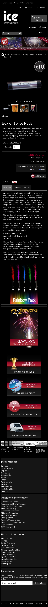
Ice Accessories (13, 54)
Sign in (44, 27)
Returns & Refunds (9, 515)
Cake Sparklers (7, 547)
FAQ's (3, 480)
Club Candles (6, 561)
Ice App (4, 541)
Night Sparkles (7, 564)
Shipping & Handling (9, 513)
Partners (4, 484)
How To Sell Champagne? (12, 506)
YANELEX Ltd (41, 603)
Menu (40, 32)
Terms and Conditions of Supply (14, 522)
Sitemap (4, 491)
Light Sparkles (7, 524)
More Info (7, 187)
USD (33, 170)
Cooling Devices (28, 54)
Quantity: (9, 147)
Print (6, 116)
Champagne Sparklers (10, 550)
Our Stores (7, 3)
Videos (27, 187)
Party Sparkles (7, 489)
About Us (5, 477)
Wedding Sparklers (9, 559)
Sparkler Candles (8, 557)
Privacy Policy (7, 518)
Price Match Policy (8, 508)
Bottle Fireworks (8, 543)
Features (17, 187)
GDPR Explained (8, 527)
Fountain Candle (8, 552)
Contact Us (19, 3)
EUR (42, 170)
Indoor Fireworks (8, 554)
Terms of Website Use (10, 520)
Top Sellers (5, 470)
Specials (4, 466)
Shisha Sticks (6, 486)
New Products (7, 468)
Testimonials (6, 482)
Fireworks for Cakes (9, 501)
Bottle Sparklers (8, 545)
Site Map (29, 3)
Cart (39, 18)
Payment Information (10, 511)
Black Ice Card (7, 538)
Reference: (6, 143)
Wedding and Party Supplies (13, 504)
